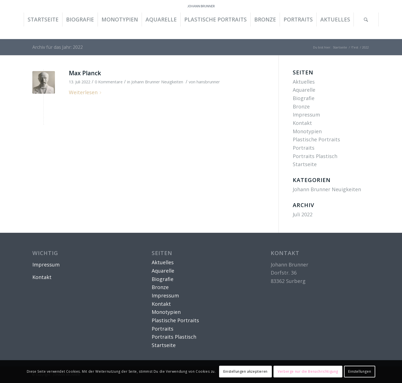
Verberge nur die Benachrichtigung (308, 371)
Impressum (306, 114)
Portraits (303, 147)
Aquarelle (304, 89)
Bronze (301, 106)
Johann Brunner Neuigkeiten (157, 81)
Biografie (303, 98)
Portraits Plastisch (315, 156)
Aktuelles (304, 81)
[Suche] (366, 19)
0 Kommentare (109, 81)
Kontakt (302, 123)
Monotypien (307, 131)
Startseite (305, 164)
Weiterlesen (86, 92)
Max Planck (85, 73)
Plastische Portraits (316, 139)
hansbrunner (208, 81)
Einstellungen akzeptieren (245, 371)
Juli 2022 (303, 214)
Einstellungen (359, 371)
